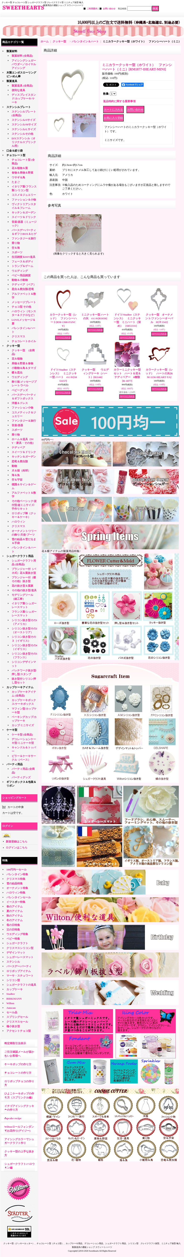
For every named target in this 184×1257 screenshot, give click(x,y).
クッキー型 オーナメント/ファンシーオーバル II (159, 318)
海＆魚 (16, 475)
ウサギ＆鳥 (18, 177)
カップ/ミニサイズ (23, 725)
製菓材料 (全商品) (22, 55)
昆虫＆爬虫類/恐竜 (23, 289)
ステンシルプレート (18, 107)
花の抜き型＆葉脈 (22, 585)
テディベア (18, 447)
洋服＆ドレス (20, 403)
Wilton (10, 1003)
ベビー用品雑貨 (21, 275)
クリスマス (18, 336)
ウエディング (20, 270)
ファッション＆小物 (24, 199)
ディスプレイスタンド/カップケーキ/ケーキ (24, 98)
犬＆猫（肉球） (21, 470)
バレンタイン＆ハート (85, 41)
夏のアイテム (14, 911)
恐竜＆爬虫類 (20, 461)
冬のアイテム (14, 920)
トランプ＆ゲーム (22, 266)
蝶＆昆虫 (17, 372)
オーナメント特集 (17, 888)
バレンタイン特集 (17, 874)
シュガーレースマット (19, 957)
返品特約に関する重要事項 (119, 101)
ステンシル (13, 961)
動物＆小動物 (20, 280)
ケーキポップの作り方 (17, 1064)
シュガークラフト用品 (19, 556)
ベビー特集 (13, 938)
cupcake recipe (12, 1118)
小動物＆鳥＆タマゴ (24, 368)
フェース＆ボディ (22, 261)
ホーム (45, 41)
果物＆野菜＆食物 (22, 363)
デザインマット (15, 952)
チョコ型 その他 (21, 306)
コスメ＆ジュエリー (24, 194)
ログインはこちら (16, 847)
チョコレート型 (15, 155)
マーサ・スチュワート (19, 975)
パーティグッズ (21, 777)
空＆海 (16, 247)
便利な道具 (18, 90)
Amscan (11, 1007)
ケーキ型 (11, 729)
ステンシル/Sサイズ (24, 119)
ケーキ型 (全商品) (22, 734)
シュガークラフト (17, 943)
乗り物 (16, 243)
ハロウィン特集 (15, 892)
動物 (14, 466)
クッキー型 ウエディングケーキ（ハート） (95, 373)
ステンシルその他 (22, 133)
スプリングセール (17, 1016)
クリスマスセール (17, 1021)
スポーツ (17, 252)
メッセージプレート (24, 302)
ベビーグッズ (20, 390)
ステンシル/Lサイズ (24, 129)
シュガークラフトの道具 (21, 984)
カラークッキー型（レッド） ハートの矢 (159, 373)
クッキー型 (14, 345)
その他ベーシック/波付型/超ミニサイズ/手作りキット (24, 504)
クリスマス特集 (15, 878)
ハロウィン (18, 521)
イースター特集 (15, 901)
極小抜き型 (13, 1026)
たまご (16, 182)
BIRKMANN (14, 998)
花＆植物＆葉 (20, 168)
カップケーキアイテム (19, 687)
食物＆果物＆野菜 (22, 172)
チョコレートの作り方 (17, 1072)
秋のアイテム (14, 915)
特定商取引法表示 (15, 1043)
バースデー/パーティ (19, 966)
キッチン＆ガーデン (24, 212)
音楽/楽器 (17, 425)
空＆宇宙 (17, 479)
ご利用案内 (92, 8)
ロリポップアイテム (18, 971)
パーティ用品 (14, 764)
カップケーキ (14, 989)
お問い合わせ (109, 8)
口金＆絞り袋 (14, 150)
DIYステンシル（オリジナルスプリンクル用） (24, 142)
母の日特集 (13, 925)
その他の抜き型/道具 (24, 590)
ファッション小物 (22, 407)
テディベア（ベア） (24, 284)
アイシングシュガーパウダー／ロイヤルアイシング (24, 64)
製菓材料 (11, 51)
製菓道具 (11, 81)
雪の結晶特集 (14, 883)
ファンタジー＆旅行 (24, 238)
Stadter (10, 993)
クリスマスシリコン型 (19, 948)
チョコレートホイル (24, 341)
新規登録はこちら (16, 841)
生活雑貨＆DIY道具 (24, 256)
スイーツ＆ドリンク (24, 217)
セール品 (11, 1012)
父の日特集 (13, 929)
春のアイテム (14, 906)
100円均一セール (16, 869)
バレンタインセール (18, 897)
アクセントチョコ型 (18, 1030)
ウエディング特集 (17, 934)
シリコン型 (13, 980)
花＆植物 (17, 358)
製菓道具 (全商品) (22, 85)
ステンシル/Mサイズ (24, 124)
